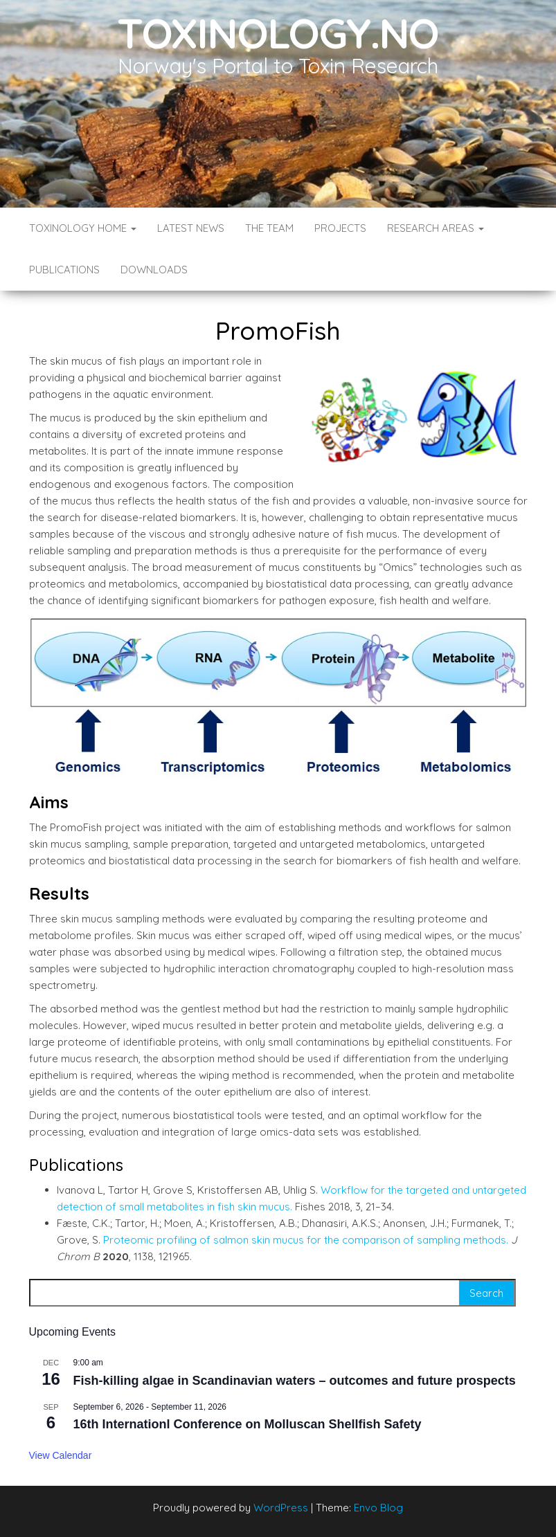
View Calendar (60, 1455)
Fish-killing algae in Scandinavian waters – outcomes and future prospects (294, 1381)
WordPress (280, 1507)
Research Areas (435, 228)
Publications (64, 269)
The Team (269, 228)
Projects (340, 228)
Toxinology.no (278, 33)
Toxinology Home (82, 228)
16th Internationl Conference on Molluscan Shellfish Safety (247, 1424)
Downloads (154, 269)
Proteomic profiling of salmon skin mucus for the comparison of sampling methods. (305, 1239)
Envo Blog (378, 1507)
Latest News (190, 228)
